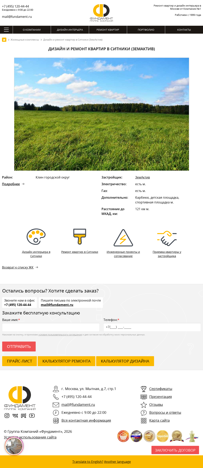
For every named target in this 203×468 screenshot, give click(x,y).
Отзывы (156, 404)
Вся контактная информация (86, 420)
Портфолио (146, 29)
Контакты (184, 29)
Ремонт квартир (108, 29)
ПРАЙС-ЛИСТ (19, 361)
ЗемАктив (142, 177)
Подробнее (11, 184)
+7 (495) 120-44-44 (15, 6)
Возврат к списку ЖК (18, 267)
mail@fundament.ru (17, 16)
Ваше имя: (51, 324)
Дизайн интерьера (70, 29)
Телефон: (152, 324)
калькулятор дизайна (125, 361)
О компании (32, 29)
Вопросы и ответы (165, 412)
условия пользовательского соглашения (60, 334)
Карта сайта (159, 420)
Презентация (160, 396)
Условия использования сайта (30, 437)
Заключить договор (175, 450)
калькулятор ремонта (66, 361)
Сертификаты (160, 388)
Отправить (19, 346)
